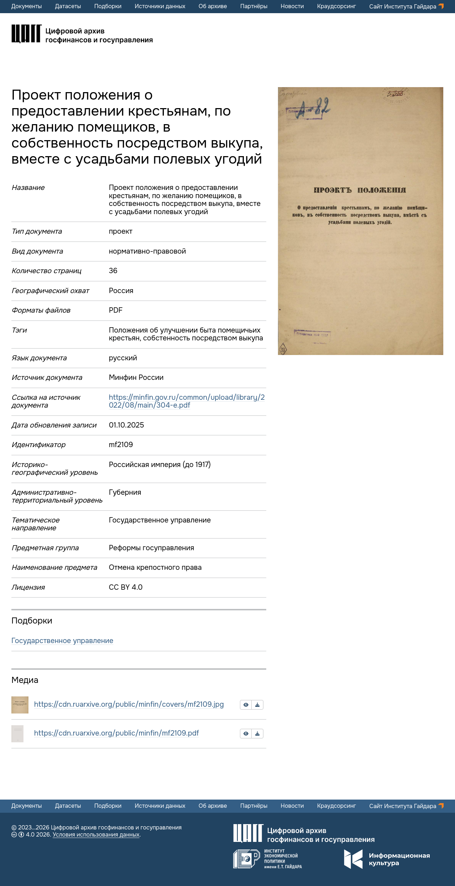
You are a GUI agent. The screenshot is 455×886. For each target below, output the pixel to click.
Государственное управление (62, 640)
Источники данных (160, 6)
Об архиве (213, 6)
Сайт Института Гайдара (403, 6)
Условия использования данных (96, 834)
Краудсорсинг (336, 6)
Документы (26, 6)
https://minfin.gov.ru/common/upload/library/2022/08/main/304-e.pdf (187, 401)
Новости (292, 6)
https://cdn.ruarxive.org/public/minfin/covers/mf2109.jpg (129, 704)
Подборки (108, 6)
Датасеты (68, 6)
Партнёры (253, 6)
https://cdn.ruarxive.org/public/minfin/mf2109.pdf (116, 733)
